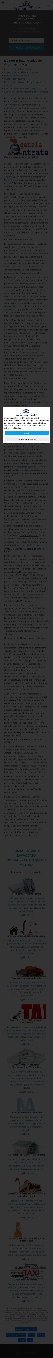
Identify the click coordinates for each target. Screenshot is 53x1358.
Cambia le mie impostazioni (27, 439)
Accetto (26, 433)
